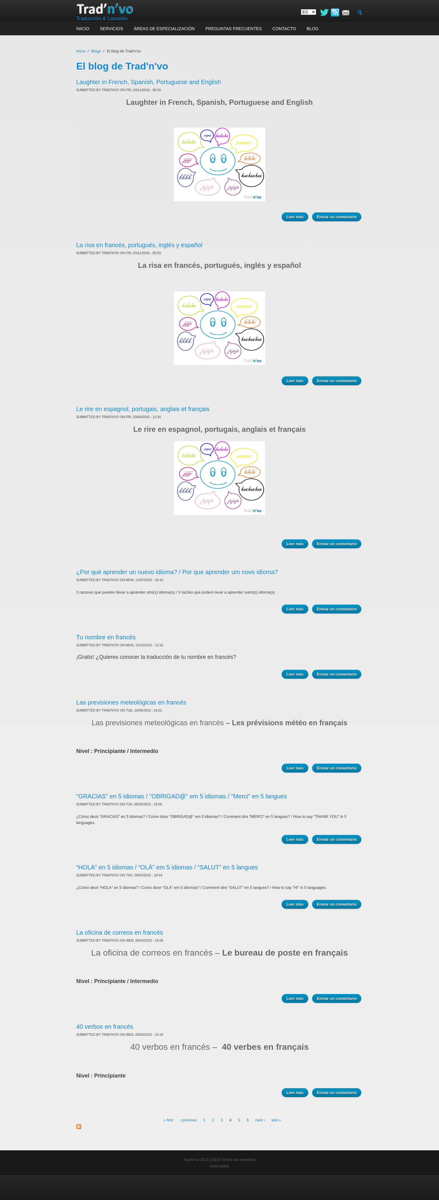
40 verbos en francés (104, 1026)
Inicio (82, 28)
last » (276, 1120)
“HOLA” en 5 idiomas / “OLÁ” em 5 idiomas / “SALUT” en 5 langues (167, 867)
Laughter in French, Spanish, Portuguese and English (148, 82)
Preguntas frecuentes (233, 28)
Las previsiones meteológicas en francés (131, 702)
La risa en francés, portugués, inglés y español (139, 245)
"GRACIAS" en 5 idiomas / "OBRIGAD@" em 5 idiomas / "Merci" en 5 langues (181, 796)
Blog (313, 28)
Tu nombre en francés (106, 637)
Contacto (284, 28)
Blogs (96, 51)
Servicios (111, 28)
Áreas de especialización (164, 28)
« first (168, 1120)
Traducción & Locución (102, 18)
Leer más (294, 217)
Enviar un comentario (337, 217)
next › (260, 1120)
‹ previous (188, 1120)
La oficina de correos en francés (119, 932)
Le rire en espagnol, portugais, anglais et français (142, 409)
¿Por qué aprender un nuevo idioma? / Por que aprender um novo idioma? (177, 572)
